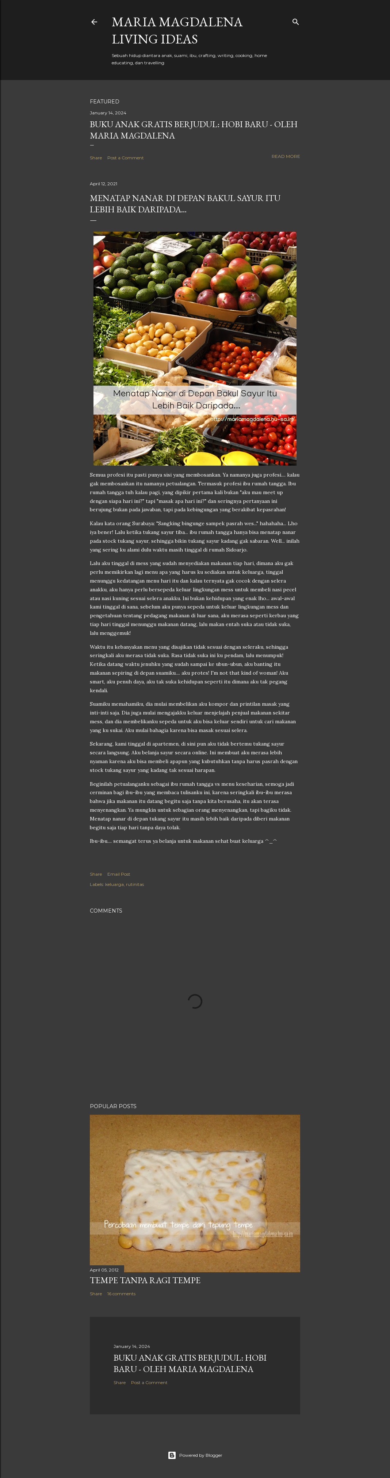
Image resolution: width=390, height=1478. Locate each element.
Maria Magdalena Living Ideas (177, 30)
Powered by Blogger (195, 1455)
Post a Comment (125, 157)
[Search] (295, 20)
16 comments (121, 1293)
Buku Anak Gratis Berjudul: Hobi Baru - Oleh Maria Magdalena (190, 1363)
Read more (286, 156)
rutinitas (135, 884)
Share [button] (96, 157)
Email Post (118, 874)
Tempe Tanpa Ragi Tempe (145, 1280)
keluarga (114, 884)
